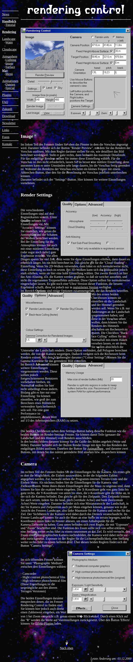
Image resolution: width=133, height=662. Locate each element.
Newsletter (9, 123)
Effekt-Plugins (44, 623)
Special (10, 88)
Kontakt (7, 144)
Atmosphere (9, 56)
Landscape (8, 39)
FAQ (5, 102)
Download (8, 116)
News (5, 14)
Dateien (10, 84)
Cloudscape (9, 49)
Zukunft (7, 109)
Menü (9, 74)
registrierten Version (85, 287)
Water (9, 42)
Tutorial (10, 24)
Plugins (6, 95)
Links (5, 130)
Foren (5, 137)
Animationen (10, 81)
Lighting (10, 60)
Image (9, 63)
